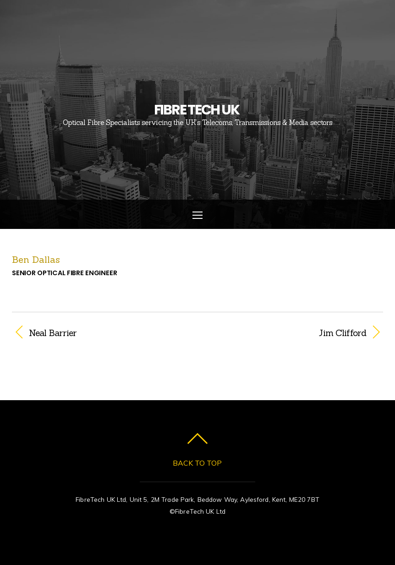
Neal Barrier (53, 332)
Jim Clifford (287, 332)
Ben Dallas (36, 259)
